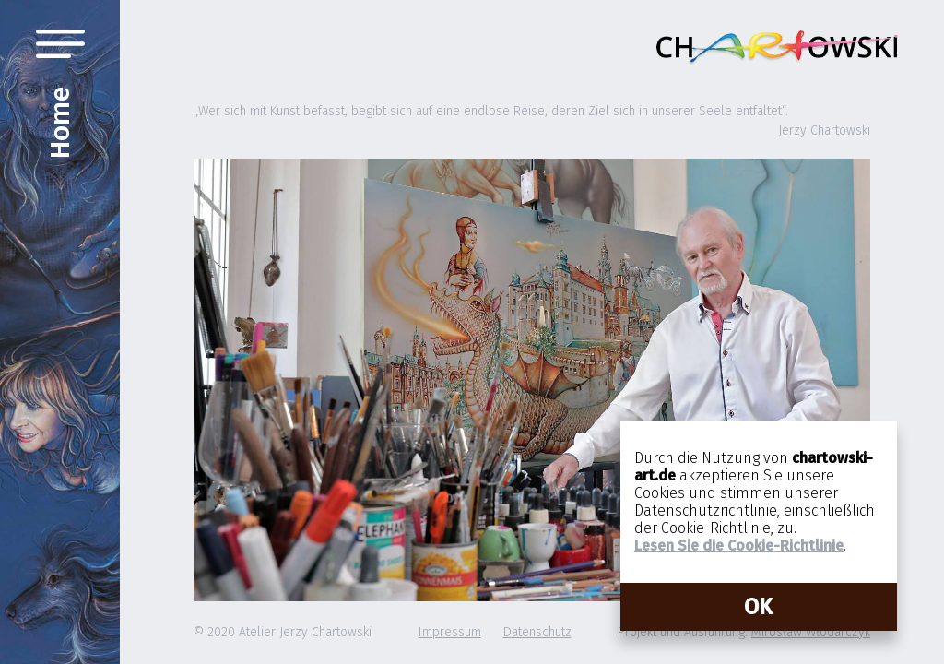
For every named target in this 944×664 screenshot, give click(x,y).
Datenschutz (537, 632)
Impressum (450, 632)
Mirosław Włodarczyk (810, 632)
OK (758, 607)
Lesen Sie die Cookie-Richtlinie (739, 545)
